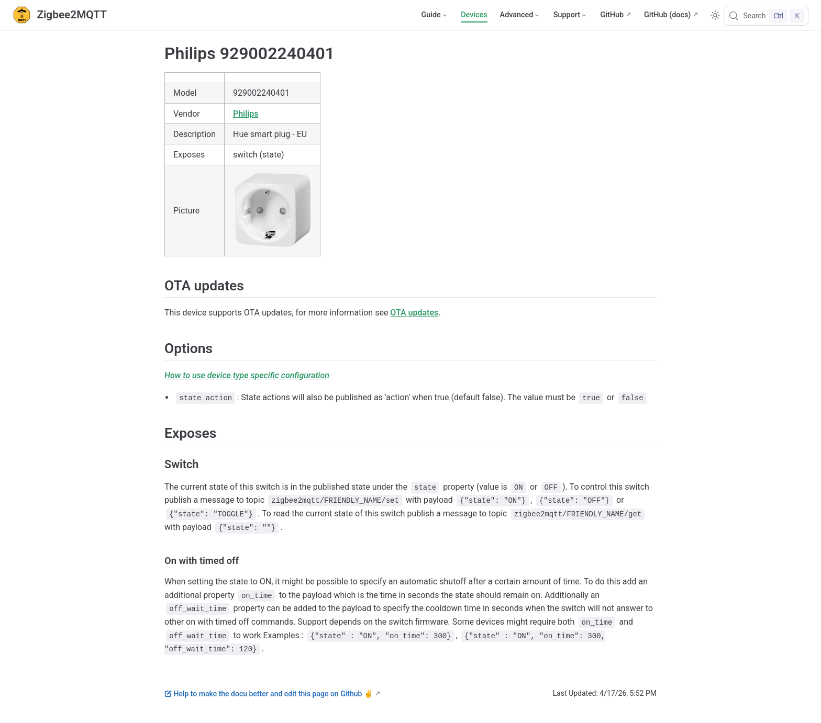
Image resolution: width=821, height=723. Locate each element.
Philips (246, 114)
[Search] (766, 16)
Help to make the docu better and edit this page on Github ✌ (268, 694)
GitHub (612, 14)
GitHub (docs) (667, 14)
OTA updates (414, 313)
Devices (474, 14)
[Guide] (434, 15)
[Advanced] (520, 15)
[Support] (570, 15)
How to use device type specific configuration (246, 375)
